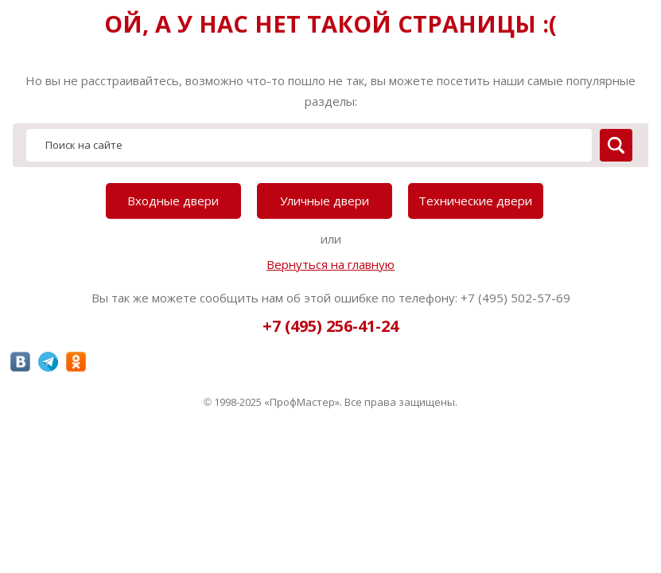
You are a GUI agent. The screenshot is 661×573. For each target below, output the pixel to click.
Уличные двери (324, 201)
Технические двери (475, 201)
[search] (616, 145)
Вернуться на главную (330, 264)
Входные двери (173, 201)
